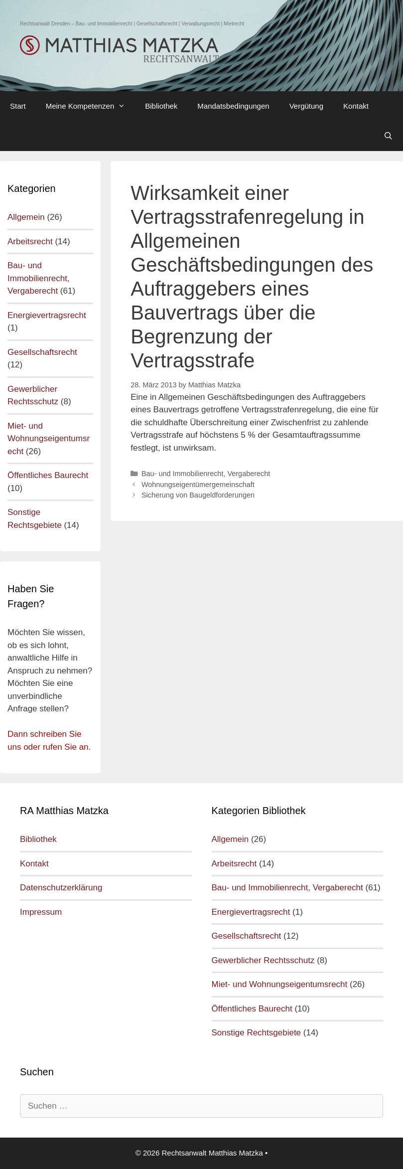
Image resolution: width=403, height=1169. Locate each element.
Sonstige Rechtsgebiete (256, 1032)
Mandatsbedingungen (233, 106)
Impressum (41, 912)
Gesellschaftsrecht (42, 352)
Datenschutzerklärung (61, 887)
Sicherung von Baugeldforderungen (198, 495)
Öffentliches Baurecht (47, 475)
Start (18, 106)
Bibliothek (161, 106)
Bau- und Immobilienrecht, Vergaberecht (205, 474)
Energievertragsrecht (46, 315)
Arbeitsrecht (30, 241)
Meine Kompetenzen (90, 106)
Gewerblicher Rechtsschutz (263, 960)
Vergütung (306, 106)
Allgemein (26, 217)
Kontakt (356, 106)
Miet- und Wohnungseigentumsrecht (48, 438)
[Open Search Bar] (388, 136)
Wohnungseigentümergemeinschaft (198, 485)
